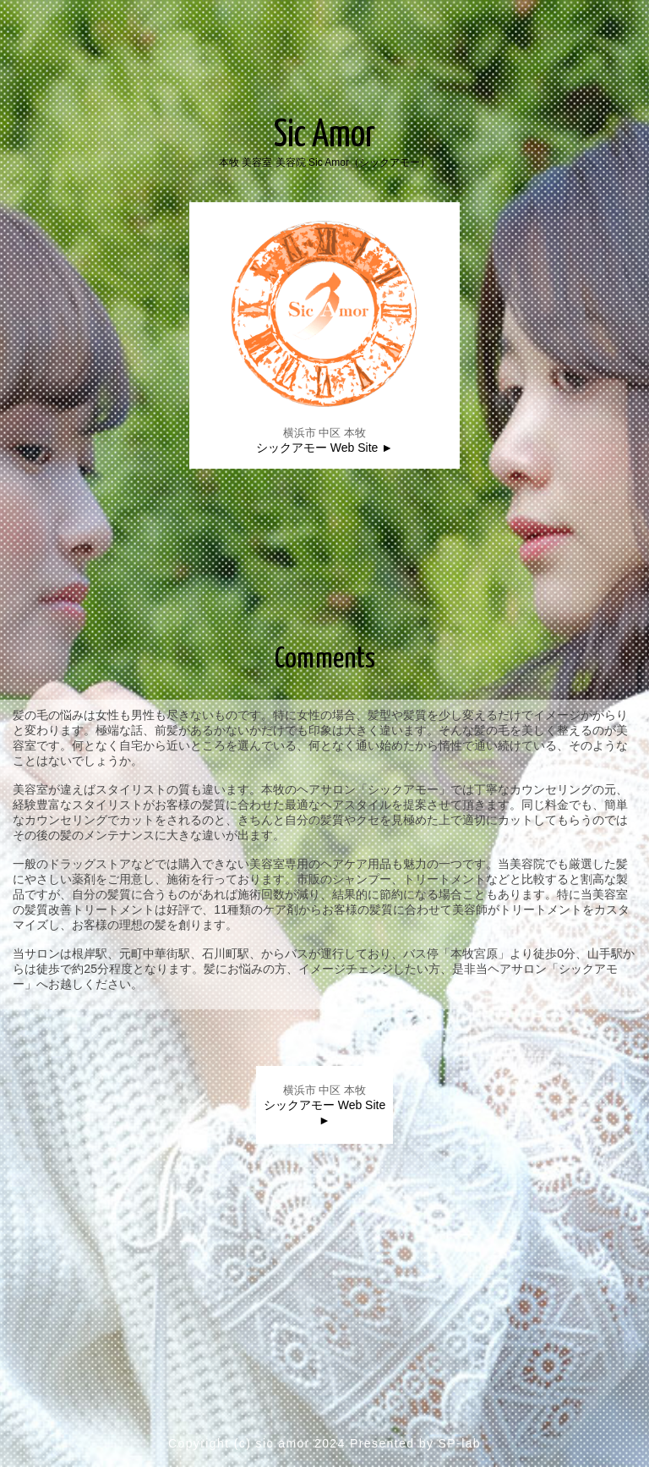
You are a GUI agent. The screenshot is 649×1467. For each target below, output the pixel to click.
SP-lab (460, 1443)
